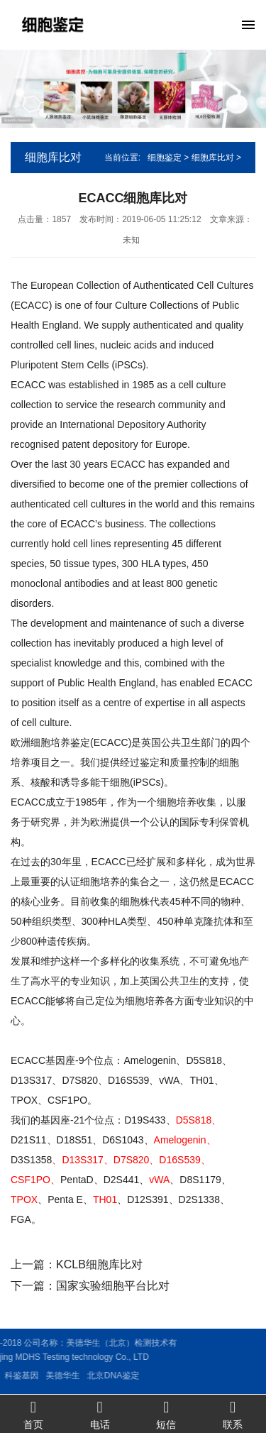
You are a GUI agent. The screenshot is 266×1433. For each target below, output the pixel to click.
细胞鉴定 (165, 158)
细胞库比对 (213, 158)
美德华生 (29, 1375)
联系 (232, 1414)
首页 (33, 1414)
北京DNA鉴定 (79, 1375)
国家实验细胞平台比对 (113, 1286)
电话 (100, 1414)
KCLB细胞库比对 (99, 1264)
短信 (166, 1414)
